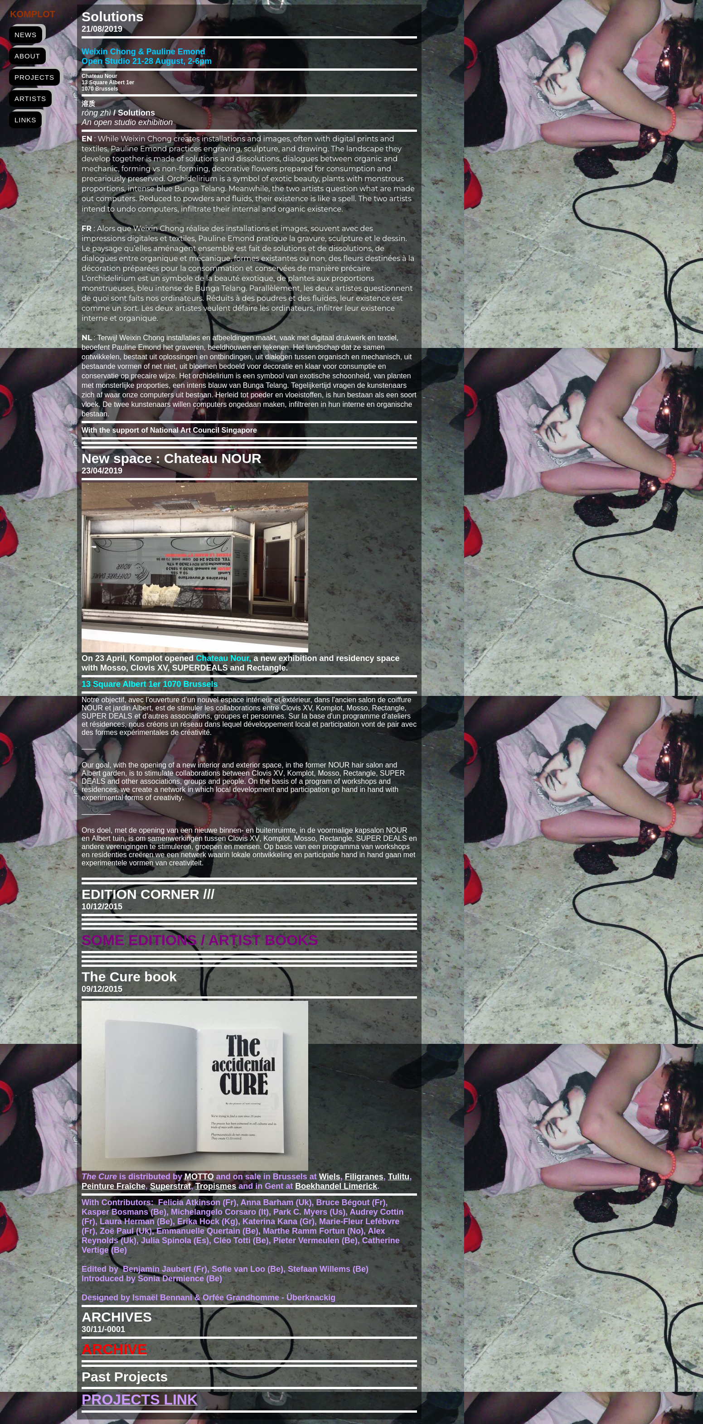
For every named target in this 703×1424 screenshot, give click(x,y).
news (26, 35)
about (27, 56)
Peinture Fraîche (113, 1186)
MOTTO (199, 1176)
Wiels (329, 1176)
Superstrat (170, 1186)
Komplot (32, 14)
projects (34, 77)
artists (30, 98)
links (25, 120)
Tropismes (215, 1186)
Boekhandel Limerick (336, 1186)
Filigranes (364, 1176)
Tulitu (399, 1176)
